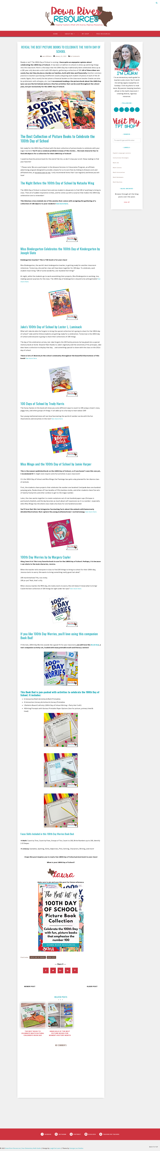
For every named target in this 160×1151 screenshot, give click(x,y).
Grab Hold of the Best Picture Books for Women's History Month (60, 1033)
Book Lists (51, 957)
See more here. (31, 358)
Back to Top (153, 1147)
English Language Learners (122, 153)
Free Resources (103, 34)
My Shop (85, 34)
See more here (62, 204)
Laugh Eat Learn (55, 1148)
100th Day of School (37, 957)
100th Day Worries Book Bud (60, 834)
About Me (70, 34)
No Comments (75, 56)
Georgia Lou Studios (76, 1148)
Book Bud (95, 645)
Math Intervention (119, 172)
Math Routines (117, 182)
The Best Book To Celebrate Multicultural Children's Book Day (32, 1033)
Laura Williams (47, 56)
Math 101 (116, 162)
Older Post (92, 986)
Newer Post (29, 986)
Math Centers (117, 167)
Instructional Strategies (121, 158)
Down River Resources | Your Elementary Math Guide (23, 1148)
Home (55, 34)
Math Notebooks (118, 177)
